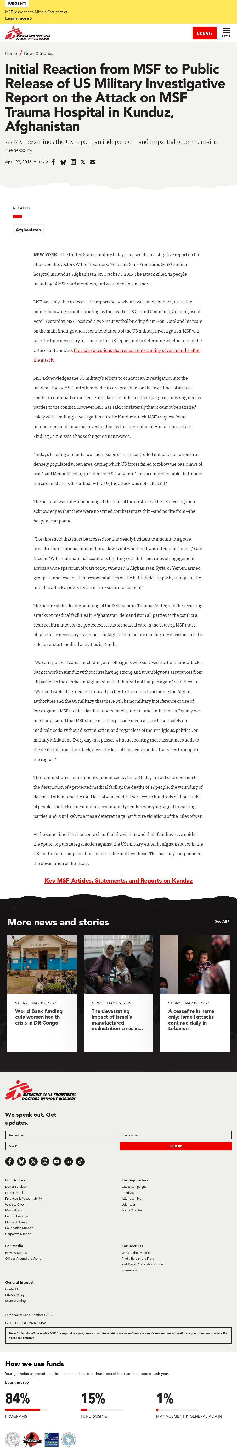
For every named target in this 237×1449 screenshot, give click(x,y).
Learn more (17, 18)
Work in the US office (136, 1253)
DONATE (205, 33)
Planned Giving (16, 1222)
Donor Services (16, 1187)
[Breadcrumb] (118, 53)
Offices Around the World (23, 1258)
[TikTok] (80, 1161)
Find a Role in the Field (138, 1258)
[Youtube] (56, 1161)
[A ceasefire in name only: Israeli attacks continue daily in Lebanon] (195, 993)
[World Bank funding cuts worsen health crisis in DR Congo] (42, 993)
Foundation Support (19, 1228)
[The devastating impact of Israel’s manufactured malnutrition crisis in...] (118, 993)
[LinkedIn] (68, 1161)
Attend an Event (133, 1198)
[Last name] (176, 1135)
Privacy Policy (14, 1295)
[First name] (61, 1135)
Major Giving (14, 1210)
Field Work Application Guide (142, 1264)
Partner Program (16, 1216)
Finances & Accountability (23, 1198)
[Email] (61, 1146)
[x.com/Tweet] (33, 1161)
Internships (129, 1270)
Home (11, 53)
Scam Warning (15, 1301)
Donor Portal (14, 1193)
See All (221, 921)
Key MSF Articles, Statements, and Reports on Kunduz (118, 880)
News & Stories (38, 53)
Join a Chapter (132, 1210)
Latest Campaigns (134, 1187)
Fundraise (129, 1193)
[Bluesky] (21, 1161)
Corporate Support (18, 1234)
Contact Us (12, 1289)
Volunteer (128, 1204)
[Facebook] (9, 1161)
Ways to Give (14, 1204)
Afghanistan (28, 229)
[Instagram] (45, 1161)
